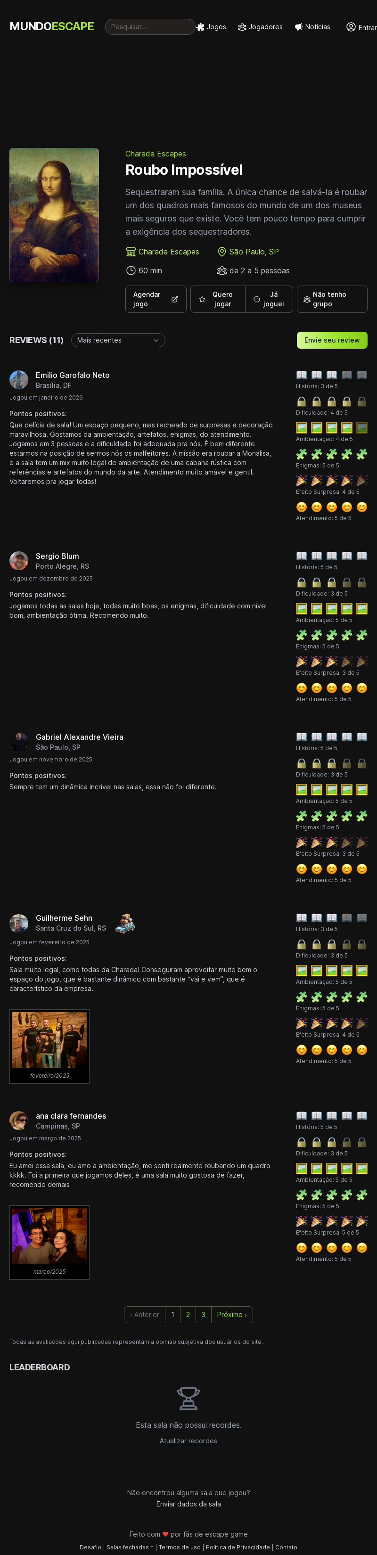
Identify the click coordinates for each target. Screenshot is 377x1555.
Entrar (361, 27)
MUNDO (51, 26)
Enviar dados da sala (188, 1504)
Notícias (312, 27)
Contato (286, 1547)
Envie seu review (332, 340)
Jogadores (260, 27)
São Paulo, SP (254, 251)
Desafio (90, 1547)
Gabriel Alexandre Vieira (79, 737)
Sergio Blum (57, 556)
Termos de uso (180, 1547)
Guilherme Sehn (64, 918)
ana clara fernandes (71, 1116)
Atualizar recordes (188, 1441)
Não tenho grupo (324, 299)
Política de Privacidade (238, 1547)
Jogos (211, 27)
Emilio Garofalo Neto (73, 375)
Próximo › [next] (232, 1314)
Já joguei (268, 299)
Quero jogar (215, 299)
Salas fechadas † (130, 1547)
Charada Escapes (155, 153)
